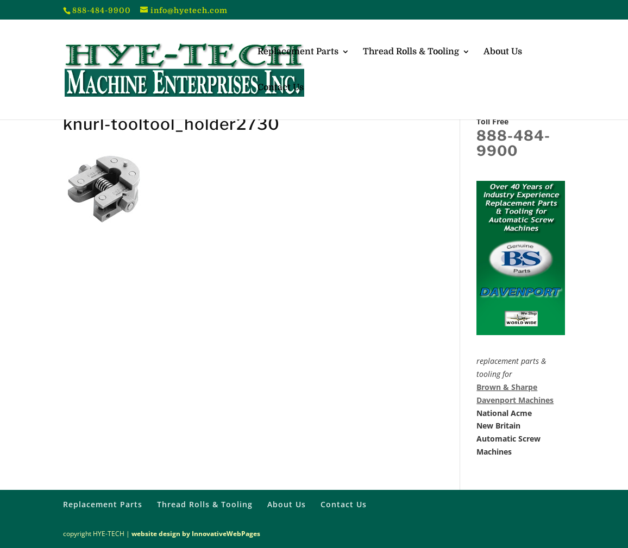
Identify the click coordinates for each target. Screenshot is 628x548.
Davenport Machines (515, 400)
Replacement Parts (298, 52)
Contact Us (281, 88)
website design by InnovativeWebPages (195, 533)
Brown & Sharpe (506, 387)
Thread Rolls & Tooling (411, 52)
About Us (502, 52)
